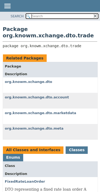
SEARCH (17, 16)
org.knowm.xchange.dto (28, 82)
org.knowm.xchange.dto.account (37, 97)
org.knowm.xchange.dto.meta (34, 128)
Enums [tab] (13, 157)
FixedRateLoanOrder (25, 181)
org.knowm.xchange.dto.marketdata (40, 113)
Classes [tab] (77, 150)
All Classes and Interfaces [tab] (33, 150)
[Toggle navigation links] (7, 6)
